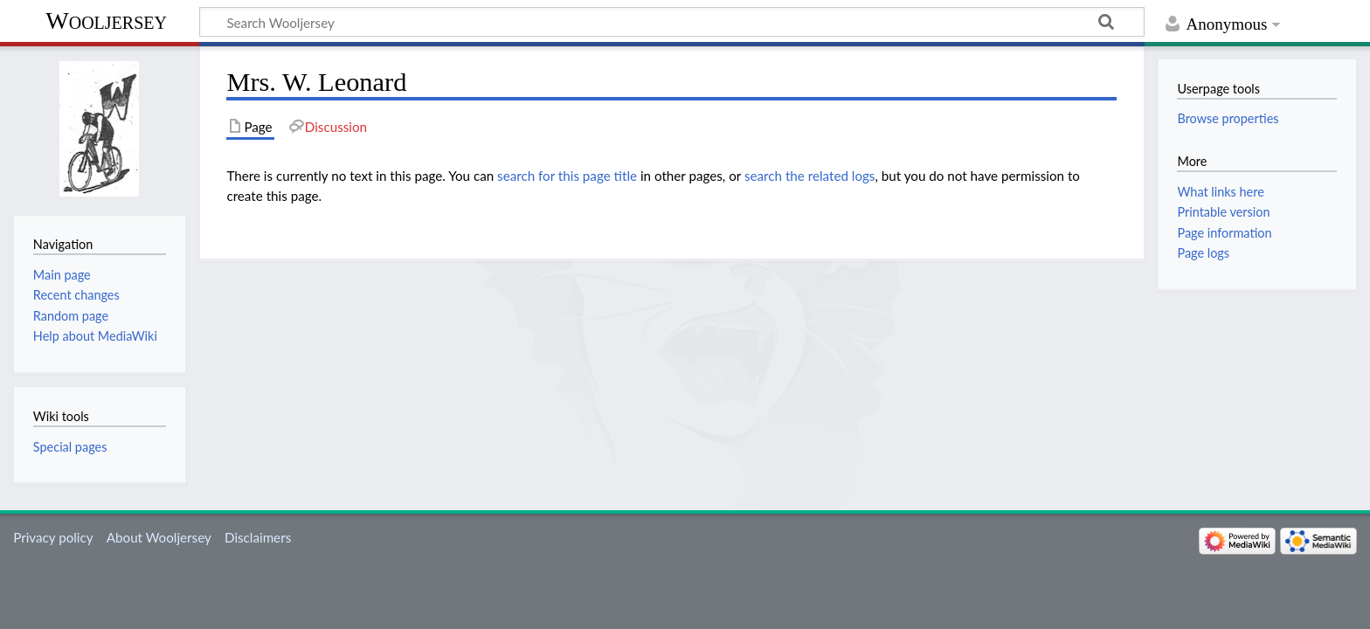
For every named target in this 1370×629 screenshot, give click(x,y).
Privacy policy (53, 537)
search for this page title (567, 175)
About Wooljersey (159, 537)
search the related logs (809, 175)
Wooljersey (106, 20)
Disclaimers (258, 537)
